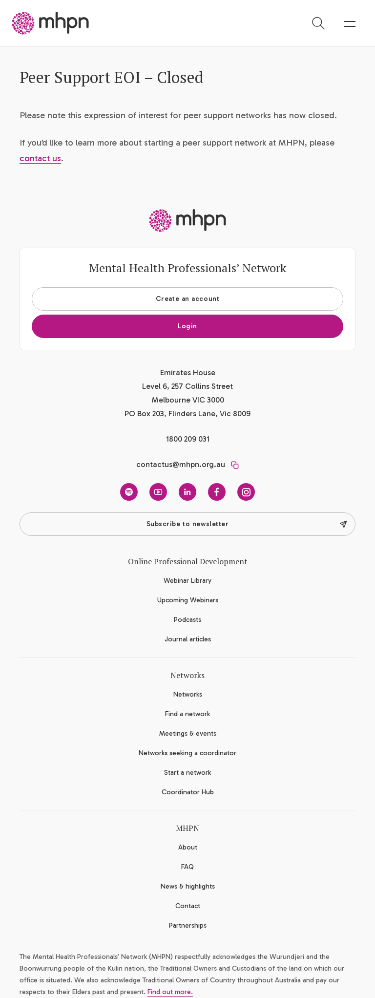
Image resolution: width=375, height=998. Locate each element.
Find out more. (170, 992)
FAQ (187, 867)
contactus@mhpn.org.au (180, 464)
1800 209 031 (187, 439)
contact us (40, 158)
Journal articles (188, 639)
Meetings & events (187, 733)
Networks (187, 694)
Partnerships (188, 925)
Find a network (187, 714)
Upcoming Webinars (187, 600)
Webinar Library (187, 580)
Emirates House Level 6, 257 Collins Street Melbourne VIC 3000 (187, 386)
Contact (187, 906)
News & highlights (188, 886)
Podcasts (187, 620)
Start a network (187, 772)
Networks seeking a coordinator (187, 753)
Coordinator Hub (188, 792)
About (187, 847)
